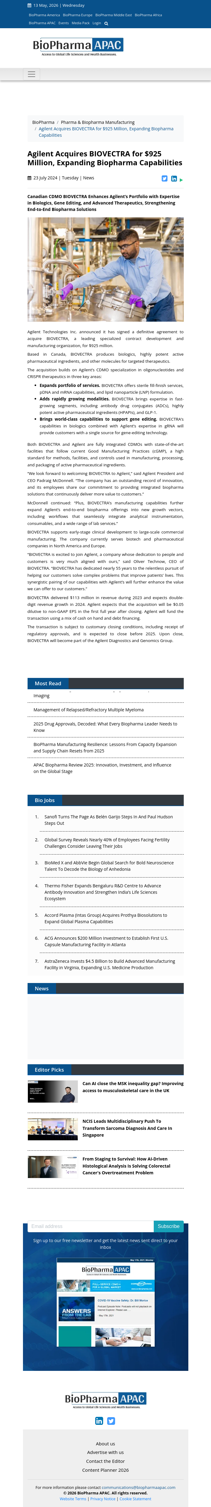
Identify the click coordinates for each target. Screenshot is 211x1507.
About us (105, 1443)
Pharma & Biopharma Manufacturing (98, 122)
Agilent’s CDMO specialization (107, 370)
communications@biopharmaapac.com (138, 1487)
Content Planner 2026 (105, 1470)
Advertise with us (105, 1452)
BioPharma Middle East (114, 15)
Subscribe (168, 1226)
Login (96, 23)
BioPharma (43, 122)
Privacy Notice (102, 1498)
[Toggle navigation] (31, 74)
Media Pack (80, 23)
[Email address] (91, 1226)
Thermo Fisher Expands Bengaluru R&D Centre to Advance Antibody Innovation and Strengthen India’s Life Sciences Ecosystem (103, 892)
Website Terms (73, 1498)
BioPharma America (44, 15)
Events (63, 23)
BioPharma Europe (78, 15)
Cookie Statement (135, 1498)
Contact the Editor (105, 1461)
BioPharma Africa (148, 15)
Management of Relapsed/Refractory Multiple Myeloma (89, 711)
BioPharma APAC (42, 23)
